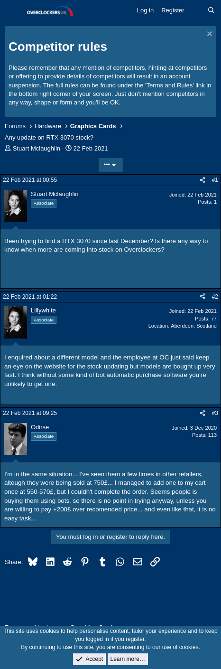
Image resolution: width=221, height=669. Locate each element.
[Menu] (13, 10)
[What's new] (196, 10)
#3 (215, 413)
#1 (215, 180)
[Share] (202, 180)
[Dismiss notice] (208, 35)
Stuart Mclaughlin (36, 148)
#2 (215, 296)
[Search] (211, 10)
